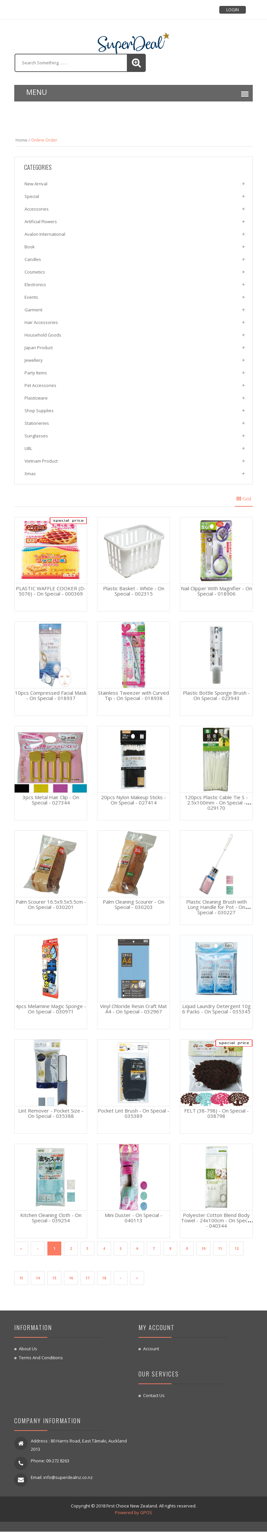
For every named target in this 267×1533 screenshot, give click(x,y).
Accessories (37, 209)
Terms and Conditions (41, 1359)
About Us (28, 1350)
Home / (23, 140)
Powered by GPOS (133, 1514)
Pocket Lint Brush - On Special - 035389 (133, 1113)
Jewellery (34, 360)
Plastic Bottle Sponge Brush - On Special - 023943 (216, 695)
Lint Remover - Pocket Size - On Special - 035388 (50, 1113)
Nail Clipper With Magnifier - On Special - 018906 (216, 591)
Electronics (35, 284)
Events (31, 297)
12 (237, 1248)
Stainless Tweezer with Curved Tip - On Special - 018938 (133, 695)
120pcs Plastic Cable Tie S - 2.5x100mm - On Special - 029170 (216, 802)
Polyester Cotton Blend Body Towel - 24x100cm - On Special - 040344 (216, 1220)
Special (32, 196)
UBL (28, 448)
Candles (33, 259)
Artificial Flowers (41, 221)
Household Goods (43, 335)
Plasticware (36, 398)
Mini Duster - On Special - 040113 (133, 1218)
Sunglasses (36, 436)
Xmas (30, 474)
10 (203, 1248)
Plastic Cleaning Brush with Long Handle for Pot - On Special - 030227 (216, 907)
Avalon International (45, 234)
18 (104, 1278)
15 (54, 1278)
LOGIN (232, 10)
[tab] (245, 498)
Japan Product (39, 348)
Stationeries (37, 423)
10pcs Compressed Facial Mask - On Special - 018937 (50, 695)
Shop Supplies (39, 411)
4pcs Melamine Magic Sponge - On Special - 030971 (51, 1009)
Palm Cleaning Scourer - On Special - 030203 (133, 904)
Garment (33, 310)
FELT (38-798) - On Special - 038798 (216, 1113)
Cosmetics (35, 272)
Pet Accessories (40, 385)
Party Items (36, 373)
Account (151, 1350)
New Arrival (36, 184)
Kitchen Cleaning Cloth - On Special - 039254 (50, 1218)
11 (220, 1248)
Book (30, 247)
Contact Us (154, 1397)
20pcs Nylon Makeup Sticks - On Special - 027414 (133, 800)
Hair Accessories (41, 322)
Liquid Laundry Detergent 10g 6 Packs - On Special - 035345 (216, 1009)
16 (71, 1278)
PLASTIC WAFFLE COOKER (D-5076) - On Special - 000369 (51, 591)
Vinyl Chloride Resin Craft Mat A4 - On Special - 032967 (133, 1009)
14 (38, 1278)
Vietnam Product (41, 461)
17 (87, 1278)
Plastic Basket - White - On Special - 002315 (133, 591)
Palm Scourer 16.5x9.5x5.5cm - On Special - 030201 (51, 904)
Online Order (44, 140)
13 (21, 1278)
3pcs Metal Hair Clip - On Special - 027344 (51, 800)
